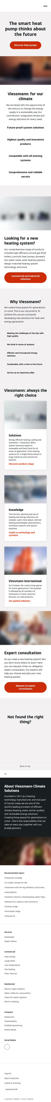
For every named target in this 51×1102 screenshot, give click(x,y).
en (5, 774)
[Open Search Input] (39, 6)
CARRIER (30, 1099)
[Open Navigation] (45, 6)
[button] (25, 766)
